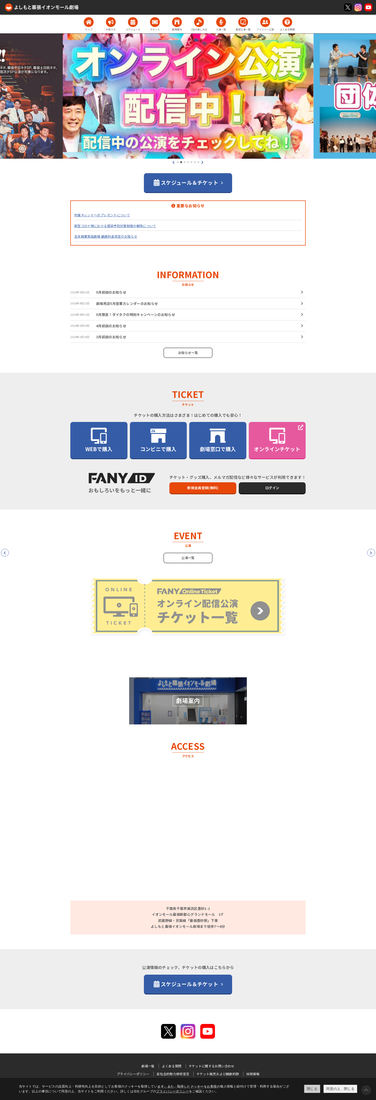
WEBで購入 (98, 440)
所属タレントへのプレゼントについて (102, 215)
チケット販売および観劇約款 (218, 1074)
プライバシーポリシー (172, 1091)
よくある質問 (171, 1066)
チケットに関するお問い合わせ (212, 1066)
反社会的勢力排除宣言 (173, 1074)
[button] (178, 162)
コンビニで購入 (158, 440)
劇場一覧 (147, 1066)
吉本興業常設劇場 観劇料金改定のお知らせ (105, 236)
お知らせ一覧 (188, 352)
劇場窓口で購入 (218, 440)
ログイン (272, 487)
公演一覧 (187, 557)
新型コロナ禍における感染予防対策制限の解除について (115, 225)
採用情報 (252, 1074)
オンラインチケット (277, 440)
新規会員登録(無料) (202, 487)
